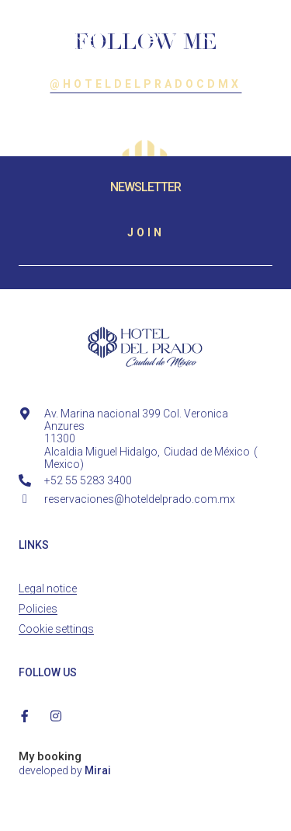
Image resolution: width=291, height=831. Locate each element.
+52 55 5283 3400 (88, 480)
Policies (38, 608)
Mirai (98, 770)
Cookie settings (56, 629)
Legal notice (48, 588)
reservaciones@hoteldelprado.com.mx (139, 499)
